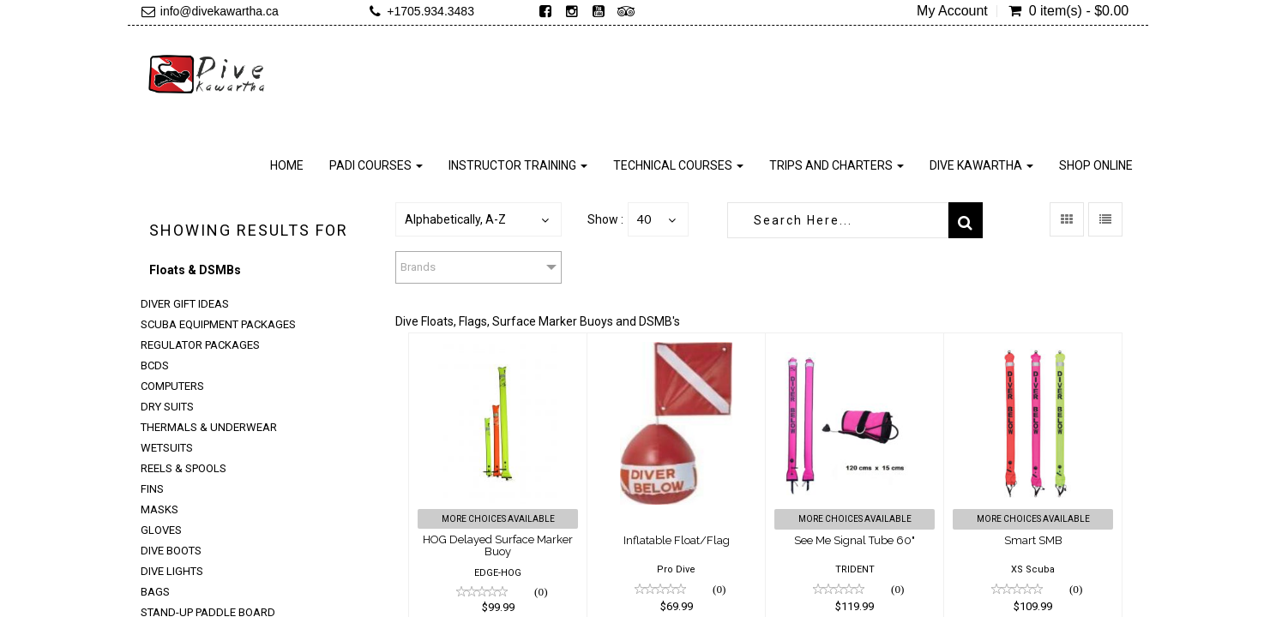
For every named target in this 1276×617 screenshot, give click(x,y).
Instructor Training (517, 165)
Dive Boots (171, 550)
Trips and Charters (836, 165)
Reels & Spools (183, 468)
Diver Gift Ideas (185, 303)
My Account (952, 11)
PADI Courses (376, 165)
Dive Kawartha (981, 165)
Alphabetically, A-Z (455, 219)
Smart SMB (1033, 540)
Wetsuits (167, 447)
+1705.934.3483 (430, 11)
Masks (159, 509)
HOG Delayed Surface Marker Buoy (498, 545)
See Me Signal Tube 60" (854, 540)
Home (287, 165)
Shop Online (1096, 165)
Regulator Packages (200, 344)
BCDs (155, 365)
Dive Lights (172, 571)
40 (644, 219)
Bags (155, 591)
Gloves (161, 530)
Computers (172, 386)
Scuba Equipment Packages (218, 324)
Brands (418, 267)
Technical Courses (678, 165)
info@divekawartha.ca (219, 11)
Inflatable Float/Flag (676, 540)
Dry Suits (167, 406)
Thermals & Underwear (209, 427)
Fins (152, 488)
